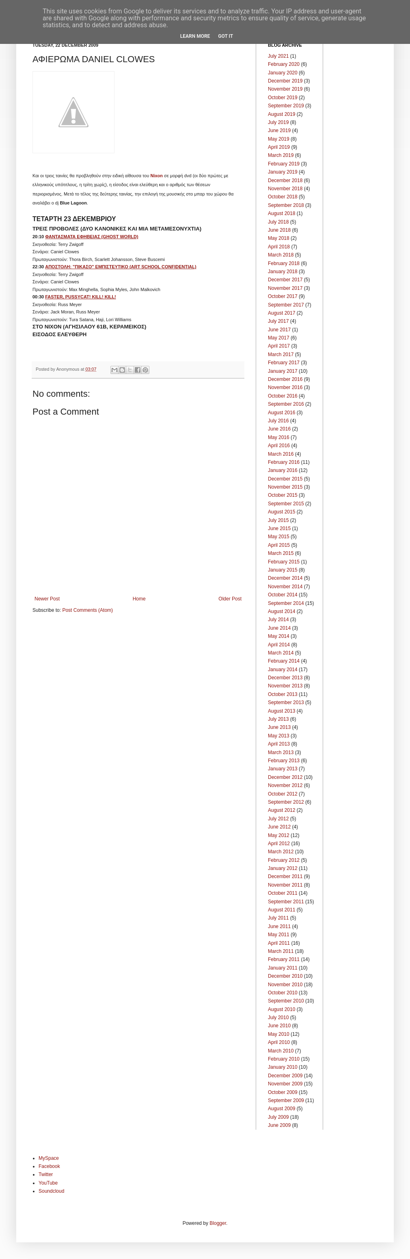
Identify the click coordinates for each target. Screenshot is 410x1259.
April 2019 (279, 147)
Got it (225, 36)
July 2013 (278, 719)
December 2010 (285, 976)
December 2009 (285, 1076)
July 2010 (278, 1017)
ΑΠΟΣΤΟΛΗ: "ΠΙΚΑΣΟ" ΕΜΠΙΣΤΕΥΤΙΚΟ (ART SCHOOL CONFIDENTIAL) (120, 266)
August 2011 (281, 910)
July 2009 (278, 1117)
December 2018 (285, 180)
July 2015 (278, 520)
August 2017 (281, 313)
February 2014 (284, 661)
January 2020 (283, 73)
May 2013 (278, 736)
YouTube (48, 1183)
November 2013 (285, 686)
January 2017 (283, 371)
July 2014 (278, 619)
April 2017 (279, 346)
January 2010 (283, 1067)
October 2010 (283, 993)
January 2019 (283, 172)
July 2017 (278, 321)
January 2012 (283, 868)
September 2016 (286, 404)
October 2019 (283, 97)
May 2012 (278, 835)
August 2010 (281, 1009)
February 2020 (284, 64)
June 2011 (279, 926)
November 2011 (285, 885)
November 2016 (285, 387)
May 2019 (278, 139)
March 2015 (280, 553)
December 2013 (285, 678)
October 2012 (283, 794)
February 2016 (284, 462)
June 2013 (279, 727)
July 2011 (278, 918)
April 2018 (279, 247)
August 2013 (281, 711)
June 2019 (279, 130)
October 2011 (283, 893)
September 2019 (286, 106)
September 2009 (286, 1100)
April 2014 (279, 645)
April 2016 (279, 445)
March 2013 (280, 752)
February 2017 (284, 362)
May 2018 (278, 238)
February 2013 (284, 760)
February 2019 (284, 164)
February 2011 (284, 959)
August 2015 (281, 512)
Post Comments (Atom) (87, 610)
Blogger (217, 1223)
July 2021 (278, 56)
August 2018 (281, 213)
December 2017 (285, 280)
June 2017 (279, 330)
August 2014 (281, 611)
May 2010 (278, 1034)
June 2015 (279, 528)
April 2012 (279, 843)
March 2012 (280, 852)
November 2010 (285, 984)
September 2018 (286, 205)
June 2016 (279, 429)
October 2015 (283, 495)
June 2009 (279, 1125)
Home (139, 599)
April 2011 (279, 943)
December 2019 (285, 81)
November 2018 (285, 188)
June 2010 (279, 1026)
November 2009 (285, 1084)
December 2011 (285, 876)
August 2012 (281, 810)
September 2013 (286, 702)
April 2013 (279, 744)
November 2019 (285, 89)
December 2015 (285, 479)
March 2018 (280, 255)
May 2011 (278, 934)
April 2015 (279, 545)
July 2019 (278, 122)
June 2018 (279, 230)
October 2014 (283, 595)
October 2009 (283, 1092)
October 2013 (283, 694)
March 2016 (280, 454)
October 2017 (283, 296)
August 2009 (281, 1108)
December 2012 (285, 777)
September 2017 (286, 305)
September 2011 (286, 902)
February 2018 (284, 263)
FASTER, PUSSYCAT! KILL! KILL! (80, 296)
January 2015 (283, 570)
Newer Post (47, 599)
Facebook (49, 1166)
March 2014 (280, 653)
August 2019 (281, 114)
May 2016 (278, 437)
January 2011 (283, 968)
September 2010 (286, 1001)
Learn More (195, 36)
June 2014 (279, 628)
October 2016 (283, 396)
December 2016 (285, 379)
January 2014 (283, 669)
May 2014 (278, 636)
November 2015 (285, 487)
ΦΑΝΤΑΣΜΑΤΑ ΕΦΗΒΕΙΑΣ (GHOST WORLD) (91, 236)
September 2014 (286, 603)
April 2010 (279, 1042)
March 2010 (280, 1051)
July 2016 (278, 421)
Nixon (156, 175)
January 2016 (283, 470)
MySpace (49, 1158)
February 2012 (284, 860)
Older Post (230, 599)
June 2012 (279, 827)
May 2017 (278, 338)
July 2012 (278, 819)
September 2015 (286, 504)
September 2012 (286, 802)
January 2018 (283, 271)
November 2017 (285, 288)
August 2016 (281, 412)
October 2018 (283, 197)
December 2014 (285, 578)
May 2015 (278, 536)
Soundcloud (51, 1191)
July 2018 (278, 222)
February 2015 (284, 562)
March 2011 (280, 951)
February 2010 (284, 1059)
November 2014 (285, 586)
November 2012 (285, 785)
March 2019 (280, 155)
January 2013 (283, 769)
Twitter (46, 1174)
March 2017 (280, 354)
